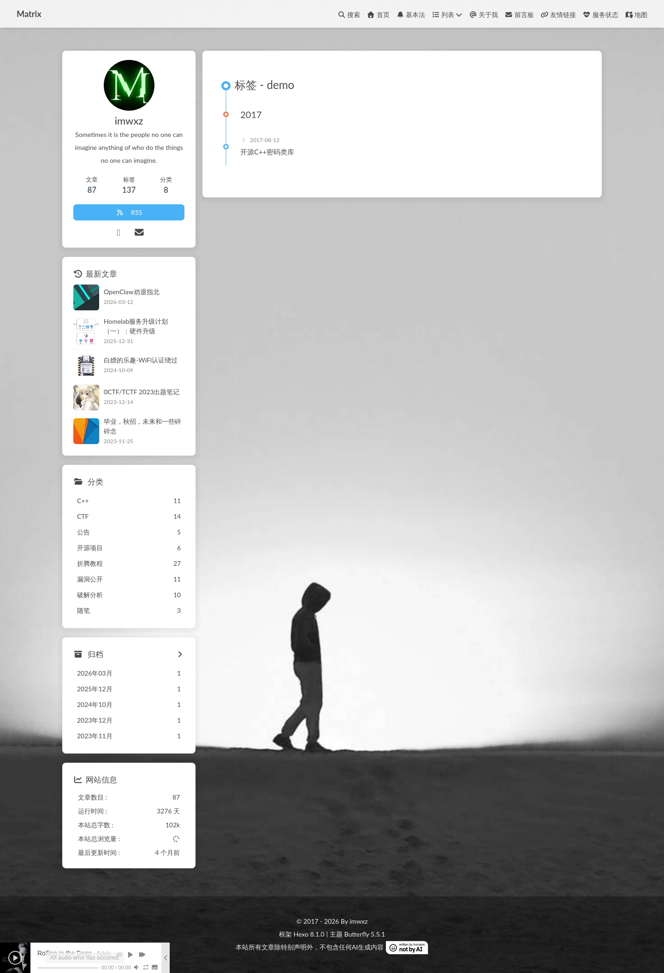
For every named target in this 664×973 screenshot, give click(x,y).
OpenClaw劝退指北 (132, 292)
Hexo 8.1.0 (309, 934)
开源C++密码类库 (267, 152)
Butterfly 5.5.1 (364, 934)
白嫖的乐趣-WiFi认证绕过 (141, 360)
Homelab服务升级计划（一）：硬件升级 (136, 326)
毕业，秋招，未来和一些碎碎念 (142, 426)
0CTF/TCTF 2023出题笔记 (141, 392)
